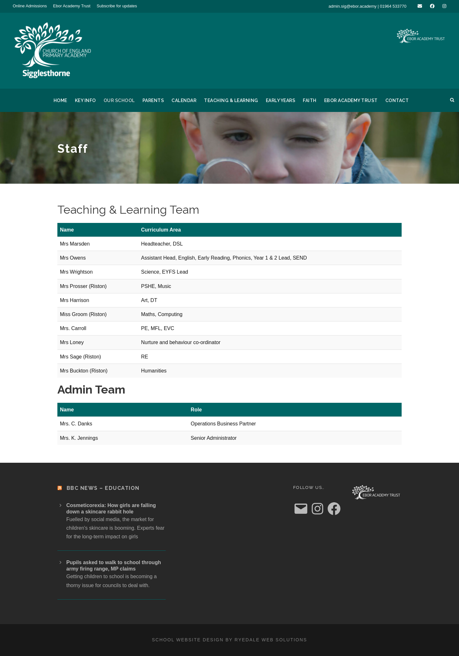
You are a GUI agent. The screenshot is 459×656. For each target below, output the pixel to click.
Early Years (280, 100)
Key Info (85, 100)
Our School (119, 100)
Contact (397, 100)
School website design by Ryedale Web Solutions (229, 639)
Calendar (183, 100)
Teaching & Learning (231, 100)
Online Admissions (30, 6)
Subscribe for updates (117, 6)
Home (60, 100)
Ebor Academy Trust (72, 6)
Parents (153, 100)
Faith (310, 100)
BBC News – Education (103, 488)
